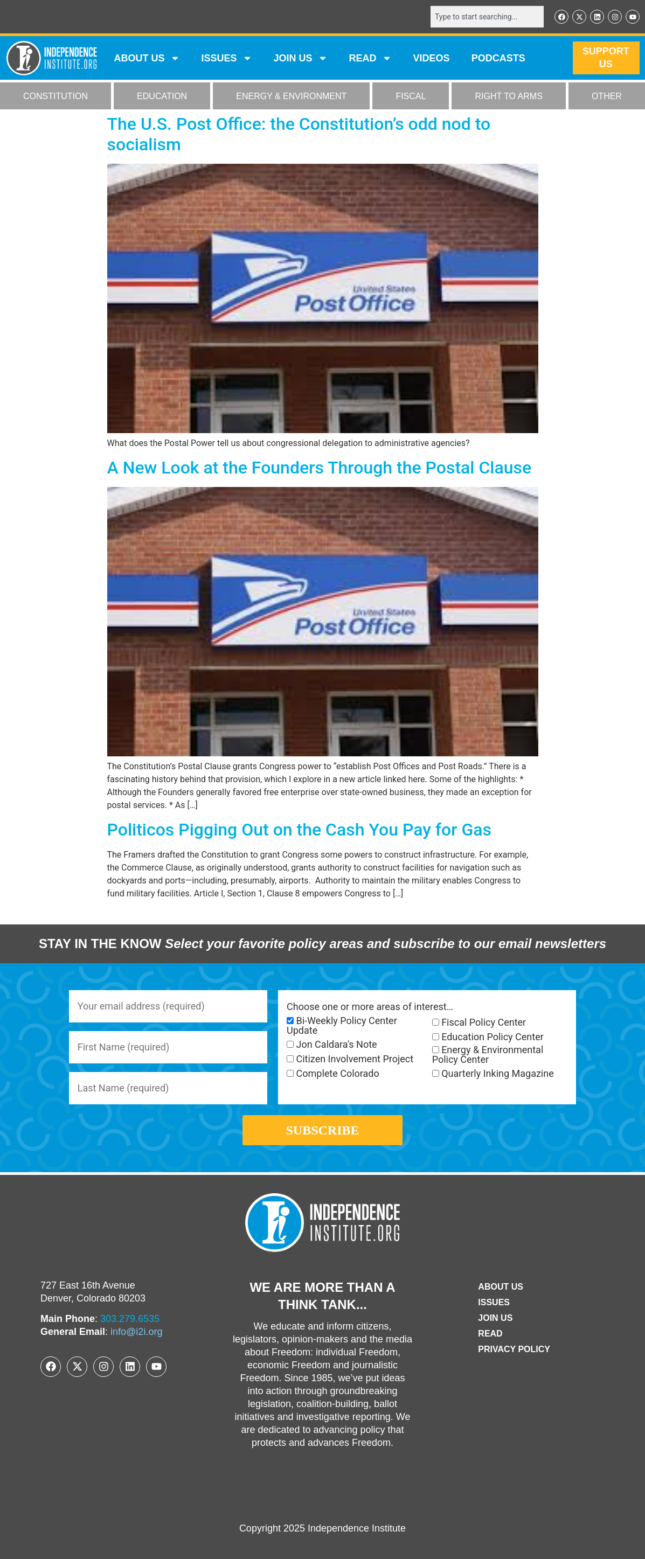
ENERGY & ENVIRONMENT (291, 96)
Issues (227, 58)
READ (370, 58)
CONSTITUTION (55, 96)
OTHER (607, 96)
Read (490, 1333)
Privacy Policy (514, 1349)
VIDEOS (431, 58)
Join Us (495, 1318)
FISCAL (411, 96)
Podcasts (498, 58)
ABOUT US (147, 58)
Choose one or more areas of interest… (370, 1007)
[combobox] (487, 16)
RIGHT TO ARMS (508, 96)
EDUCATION (162, 96)
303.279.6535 (129, 1318)
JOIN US (301, 58)
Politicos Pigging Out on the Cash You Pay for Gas (299, 829)
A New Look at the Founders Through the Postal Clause (319, 467)
